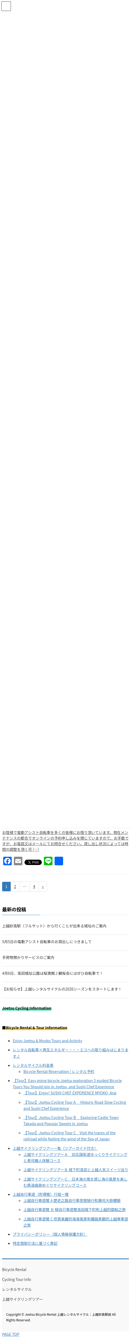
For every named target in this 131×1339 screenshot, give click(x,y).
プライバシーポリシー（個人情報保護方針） (50, 1234)
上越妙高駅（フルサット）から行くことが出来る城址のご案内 (54, 925)
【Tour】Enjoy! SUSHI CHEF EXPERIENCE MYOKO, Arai (69, 1092)
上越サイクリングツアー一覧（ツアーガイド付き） (55, 1148)
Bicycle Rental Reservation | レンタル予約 (58, 1071)
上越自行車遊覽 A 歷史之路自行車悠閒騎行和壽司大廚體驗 (72, 1200)
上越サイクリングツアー (22, 1299)
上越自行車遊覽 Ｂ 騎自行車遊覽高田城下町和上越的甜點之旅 (74, 1209)
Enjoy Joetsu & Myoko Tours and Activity (47, 1040)
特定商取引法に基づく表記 (35, 1243)
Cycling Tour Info (16, 1279)
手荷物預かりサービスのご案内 (28, 957)
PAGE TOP (10, 1334)
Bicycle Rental (14, 1269)
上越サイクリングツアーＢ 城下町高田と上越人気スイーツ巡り (75, 1169)
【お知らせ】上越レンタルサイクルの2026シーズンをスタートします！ (62, 989)
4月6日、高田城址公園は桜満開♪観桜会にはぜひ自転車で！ (52, 973)
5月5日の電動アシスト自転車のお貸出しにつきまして (47, 941)
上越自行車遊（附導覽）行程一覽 (41, 1194)
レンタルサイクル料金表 (33, 1065)
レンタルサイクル (17, 1289)
